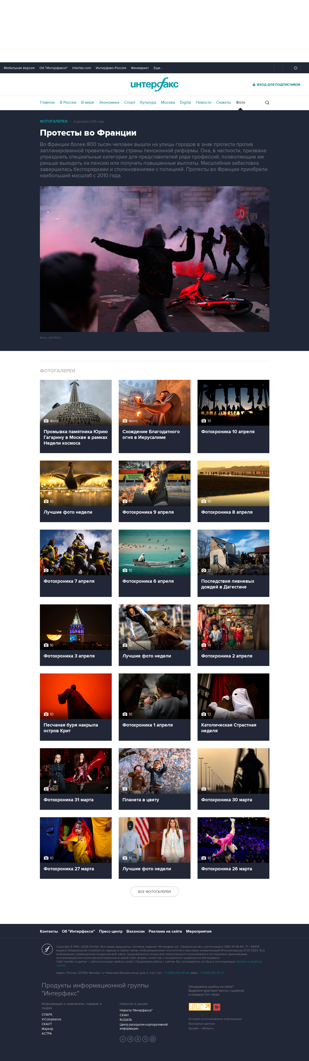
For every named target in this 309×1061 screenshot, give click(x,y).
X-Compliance (51, 1019)
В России (68, 102)
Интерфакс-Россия (111, 68)
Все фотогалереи (154, 892)
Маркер (47, 1029)
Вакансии (135, 931)
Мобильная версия (19, 68)
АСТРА (47, 1034)
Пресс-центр (110, 931)
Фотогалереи (54, 121)
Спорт (129, 102)
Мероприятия (198, 931)
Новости (203, 102)
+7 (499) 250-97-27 (211, 973)
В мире (87, 102)
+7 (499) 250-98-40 (176, 973)
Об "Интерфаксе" (53, 68)
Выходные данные (202, 1024)
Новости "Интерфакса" (136, 1010)
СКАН (124, 1015)
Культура (148, 102)
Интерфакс (155, 84)
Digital (185, 102)
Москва (168, 102)
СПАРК (47, 1015)
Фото (240, 102)
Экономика (109, 102)
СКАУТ (47, 1024)
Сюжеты (223, 102)
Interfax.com (81, 68)
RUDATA (126, 1020)
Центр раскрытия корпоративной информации (144, 1027)
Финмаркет (140, 68)
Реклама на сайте (165, 931)
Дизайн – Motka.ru (201, 1028)
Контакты (49, 931)
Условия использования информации (215, 1019)
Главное (47, 102)
